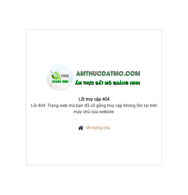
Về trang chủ (98, 127)
